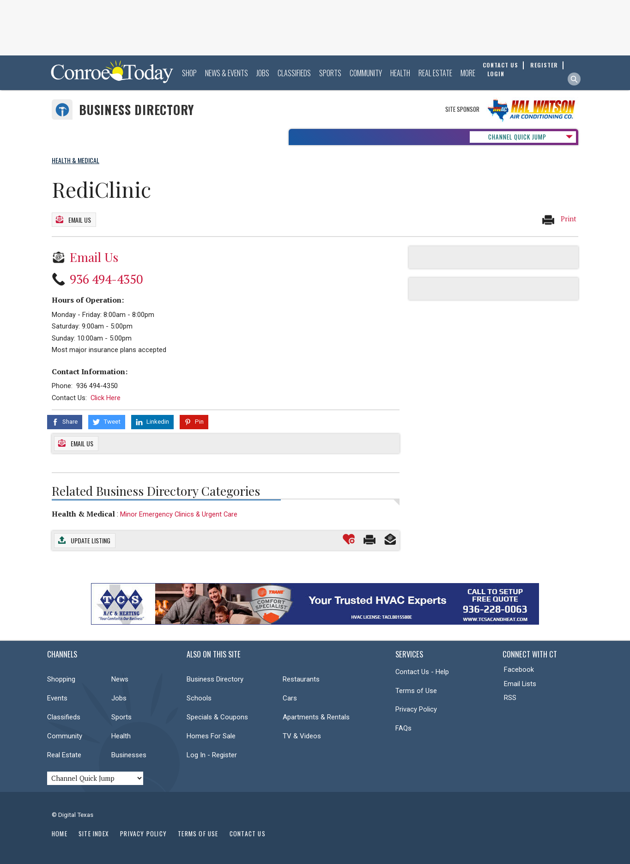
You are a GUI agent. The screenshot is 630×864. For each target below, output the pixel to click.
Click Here (106, 398)
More (467, 73)
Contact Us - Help (422, 672)
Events (57, 698)
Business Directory (136, 110)
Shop (189, 73)
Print (558, 219)
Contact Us (248, 833)
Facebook (519, 669)
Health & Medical (83, 514)
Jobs (262, 73)
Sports (330, 73)
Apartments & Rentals (316, 717)
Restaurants (301, 679)
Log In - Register (212, 755)
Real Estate (435, 73)
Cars (290, 698)
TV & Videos (302, 736)
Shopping (61, 679)
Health (400, 73)
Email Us (79, 220)
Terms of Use (416, 691)
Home (59, 833)
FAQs (403, 728)
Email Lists (520, 684)
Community (366, 73)
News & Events (226, 73)
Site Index (94, 833)
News (119, 679)
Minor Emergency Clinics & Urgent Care (178, 514)
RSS (510, 698)
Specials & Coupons (217, 717)
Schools (199, 698)
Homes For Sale (211, 736)
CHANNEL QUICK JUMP (517, 136)
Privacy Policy (416, 709)
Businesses (128, 755)
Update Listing (90, 540)
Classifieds (294, 73)
